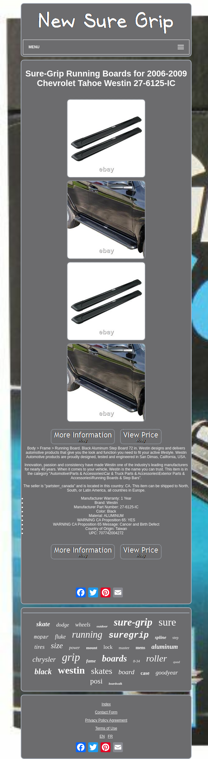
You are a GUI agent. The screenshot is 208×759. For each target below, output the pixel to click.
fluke (60, 637)
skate (43, 624)
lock (107, 647)
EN (102, 736)
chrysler (44, 659)
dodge (62, 625)
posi (96, 681)
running (87, 634)
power (74, 647)
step (175, 637)
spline (160, 637)
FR (110, 736)
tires (39, 647)
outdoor (102, 626)
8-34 (136, 661)
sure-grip (133, 622)
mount (91, 647)
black (43, 671)
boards (114, 658)
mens (140, 647)
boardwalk (115, 683)
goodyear (167, 672)
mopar (41, 637)
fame (91, 660)
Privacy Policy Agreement (106, 720)
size (57, 645)
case (145, 673)
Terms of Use (106, 728)
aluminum (164, 646)
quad (176, 662)
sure (167, 622)
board (127, 672)
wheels (82, 625)
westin (71, 670)
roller (156, 658)
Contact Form (106, 712)
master (124, 647)
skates (101, 671)
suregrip (129, 635)
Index (106, 704)
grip (71, 657)
